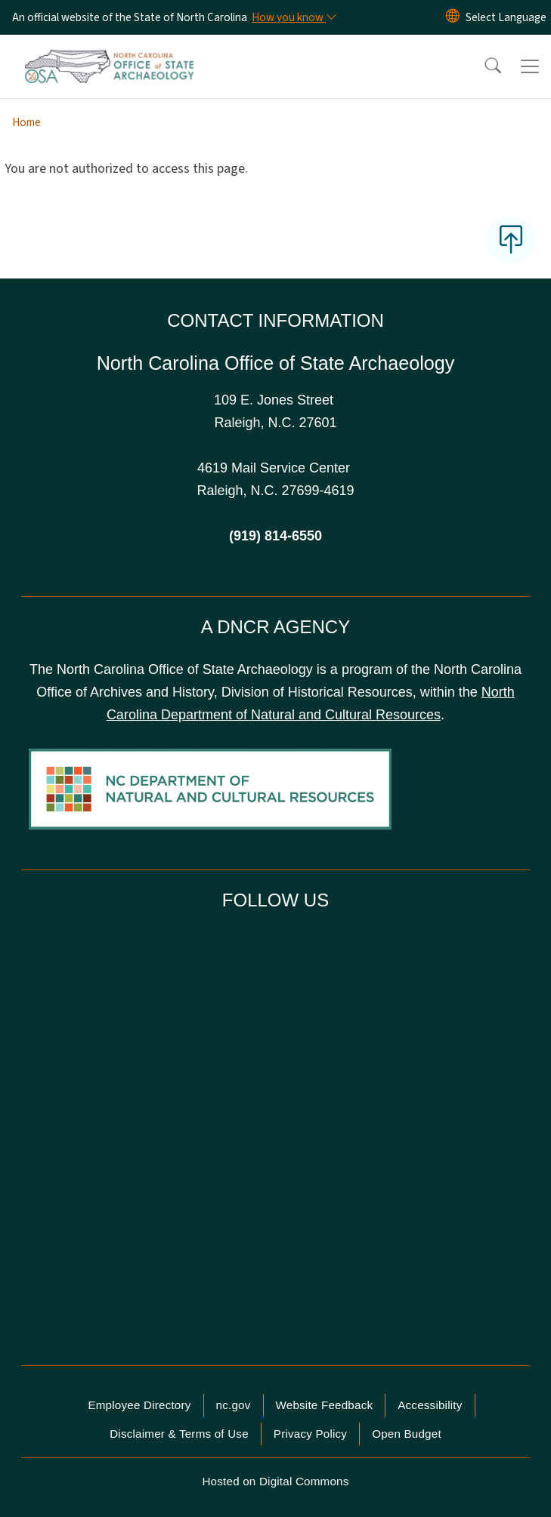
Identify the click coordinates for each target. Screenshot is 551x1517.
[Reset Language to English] (453, 17)
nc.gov (233, 1405)
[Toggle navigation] (530, 66)
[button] (483, 66)
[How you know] (293, 17)
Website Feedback (324, 1405)
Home (26, 122)
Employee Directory (139, 1405)
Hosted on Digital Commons (275, 1481)
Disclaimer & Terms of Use (179, 1433)
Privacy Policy (310, 1433)
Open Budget (406, 1433)
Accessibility (430, 1405)
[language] (506, 17)
